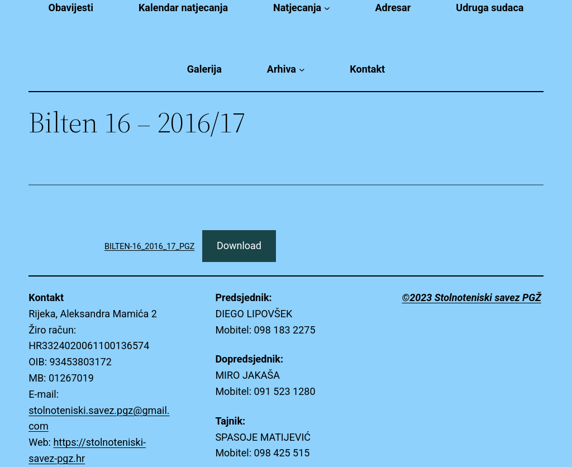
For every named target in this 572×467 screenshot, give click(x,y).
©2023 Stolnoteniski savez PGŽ (471, 297)
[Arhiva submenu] (302, 69)
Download (239, 245)
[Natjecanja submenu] (327, 8)
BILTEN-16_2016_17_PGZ (149, 246)
